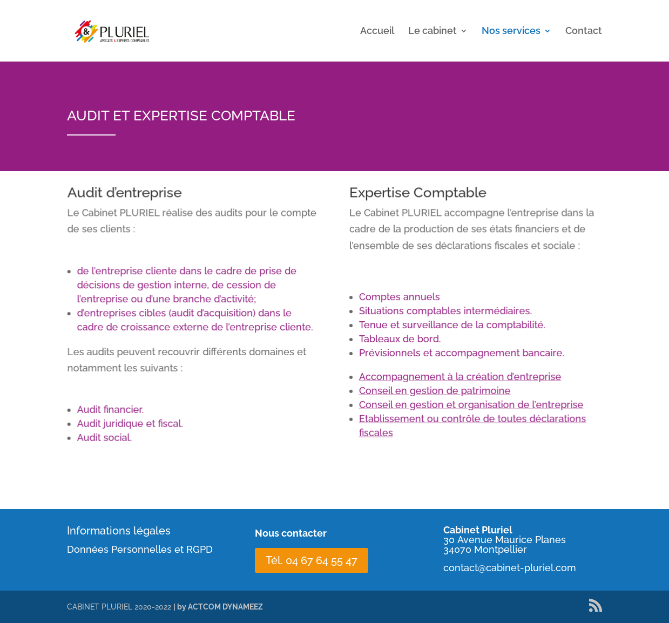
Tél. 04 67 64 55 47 (311, 560)
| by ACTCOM (197, 606)
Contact (583, 31)
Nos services (511, 31)
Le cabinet (432, 31)
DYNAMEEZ (242, 606)
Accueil (377, 31)
